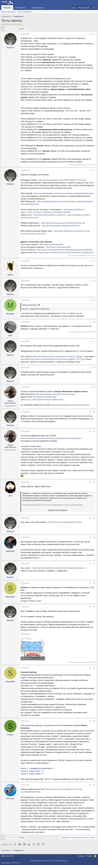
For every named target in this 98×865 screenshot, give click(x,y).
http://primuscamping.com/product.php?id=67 (61, 225)
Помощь (81, 856)
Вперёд (21, 29)
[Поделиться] (91, 34)
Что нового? (20, 8)
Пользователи (38, 8)
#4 (94, 281)
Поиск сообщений (24, 12)
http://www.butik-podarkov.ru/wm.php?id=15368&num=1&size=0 (59, 568)
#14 (94, 537)
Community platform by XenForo (49, 860)
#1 (94, 34)
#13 (94, 518)
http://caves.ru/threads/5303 (51, 244)
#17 (94, 607)
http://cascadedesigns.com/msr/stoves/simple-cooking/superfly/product (64, 193)
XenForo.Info (16, 862)
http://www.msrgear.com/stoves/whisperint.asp (55, 394)
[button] (28, 7)
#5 (94, 300)
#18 (94, 668)
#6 (94, 322)
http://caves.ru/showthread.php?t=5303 (64, 522)
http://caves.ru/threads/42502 (58, 247)
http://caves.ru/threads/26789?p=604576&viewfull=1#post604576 (66, 252)
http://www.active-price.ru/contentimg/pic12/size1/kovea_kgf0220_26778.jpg (53, 359)
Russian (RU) (8, 856)
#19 (94, 721)
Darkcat (6, 24)
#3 (94, 261)
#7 (94, 341)
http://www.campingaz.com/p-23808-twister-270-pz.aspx (62, 180)
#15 (94, 564)
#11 (94, 431)
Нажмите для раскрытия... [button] (58, 510)
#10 (94, 412)
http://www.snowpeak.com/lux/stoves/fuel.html (69, 405)
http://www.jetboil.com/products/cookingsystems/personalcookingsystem (51, 438)
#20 (94, 785)
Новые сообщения (8, 12)
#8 (94, 368)
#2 (94, 170)
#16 (94, 583)
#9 (94, 387)
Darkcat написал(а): (29, 305)
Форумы (7, 8)
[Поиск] (94, 7)
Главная (89, 856)
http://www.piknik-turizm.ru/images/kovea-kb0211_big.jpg (58, 356)
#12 (94, 482)
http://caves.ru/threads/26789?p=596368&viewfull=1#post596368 (64, 250)
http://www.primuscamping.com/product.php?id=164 (63, 223)
